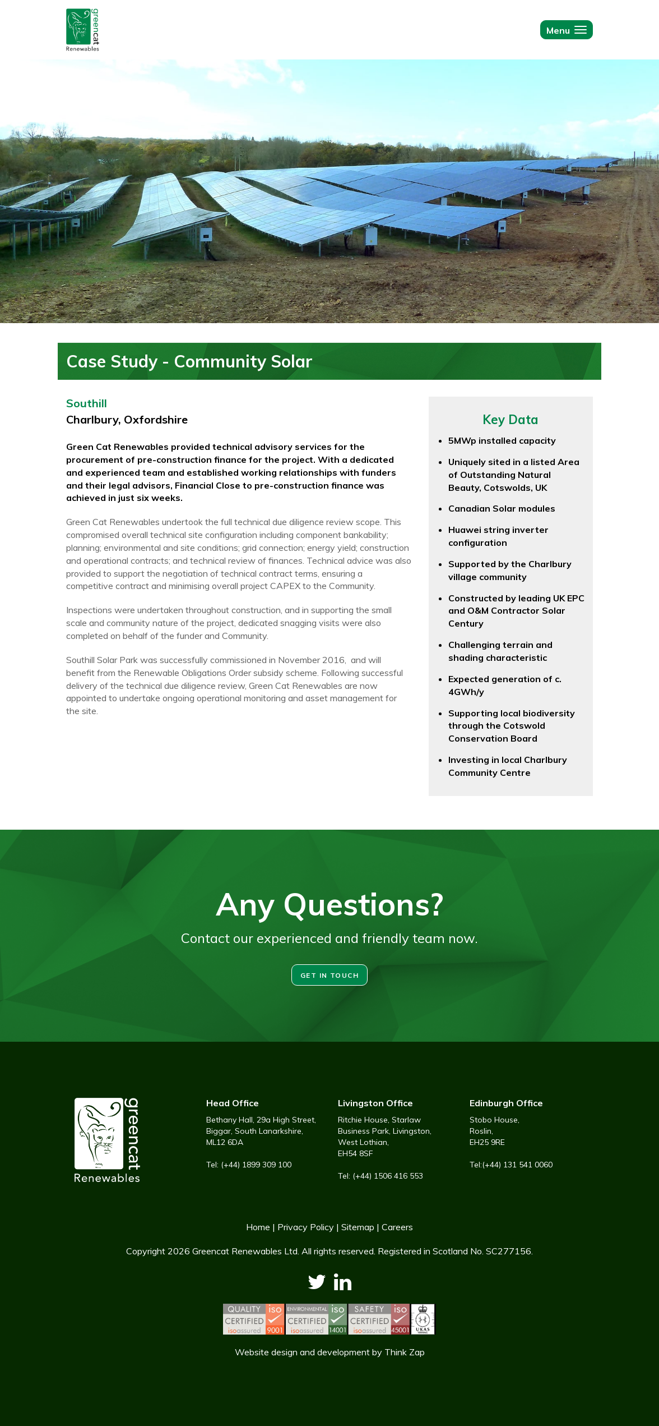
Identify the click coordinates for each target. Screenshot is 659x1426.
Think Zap (404, 1352)
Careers (397, 1226)
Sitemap (357, 1226)
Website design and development (302, 1352)
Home (258, 1226)
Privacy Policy (305, 1226)
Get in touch (329, 975)
